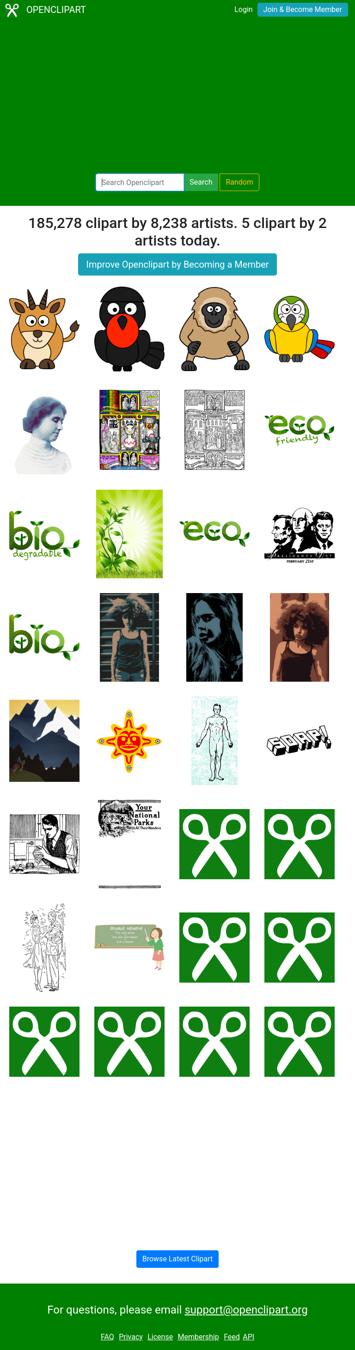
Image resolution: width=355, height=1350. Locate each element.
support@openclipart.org (245, 1309)
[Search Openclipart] (140, 182)
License (160, 1336)
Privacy (131, 1336)
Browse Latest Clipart (177, 1258)
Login (243, 9)
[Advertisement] (177, 97)
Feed (232, 1336)
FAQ (107, 1336)
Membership (198, 1336)
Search (201, 182)
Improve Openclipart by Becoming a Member (177, 264)
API (248, 1336)
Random (239, 182)
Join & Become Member (302, 9)
